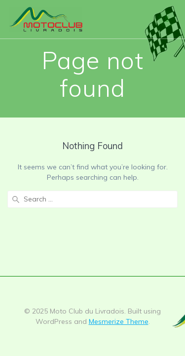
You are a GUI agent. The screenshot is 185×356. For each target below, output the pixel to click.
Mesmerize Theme (118, 321)
